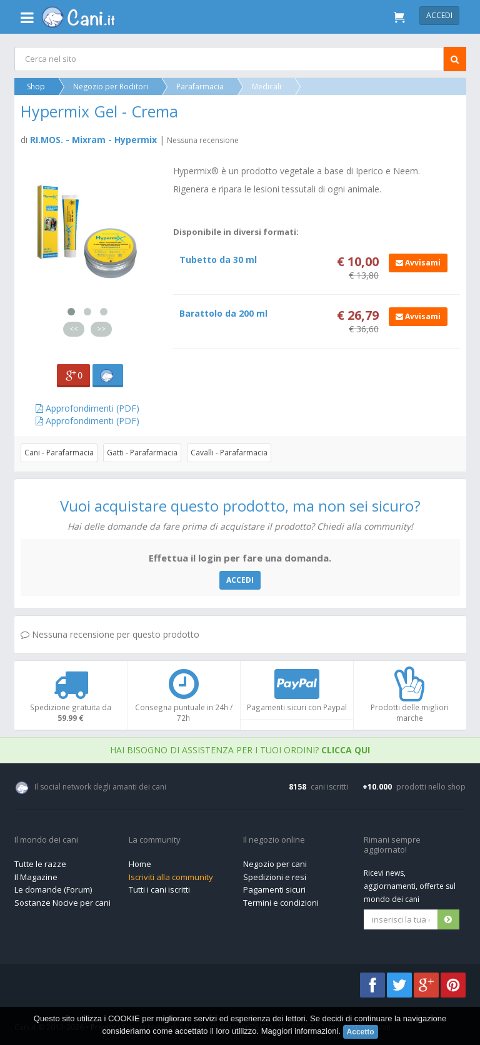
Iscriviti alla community (171, 877)
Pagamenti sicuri (274, 889)
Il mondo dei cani (46, 840)
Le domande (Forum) (53, 889)
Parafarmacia (200, 86)
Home (140, 863)
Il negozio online (274, 840)
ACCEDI (240, 580)
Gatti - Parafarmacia (143, 452)
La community (155, 840)
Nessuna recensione (203, 140)
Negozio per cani (275, 863)
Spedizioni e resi (274, 877)
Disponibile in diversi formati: (236, 231)
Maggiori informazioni (300, 1031)
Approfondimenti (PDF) (87, 408)
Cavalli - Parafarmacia (229, 452)
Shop (37, 86)
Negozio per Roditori (111, 86)
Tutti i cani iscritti (159, 889)
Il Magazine (36, 877)
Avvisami (416, 262)
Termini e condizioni (281, 902)
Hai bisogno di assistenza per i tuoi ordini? (240, 750)
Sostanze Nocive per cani (62, 902)
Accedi (439, 15)
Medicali (267, 86)
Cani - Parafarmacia (59, 452)
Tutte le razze (40, 863)
